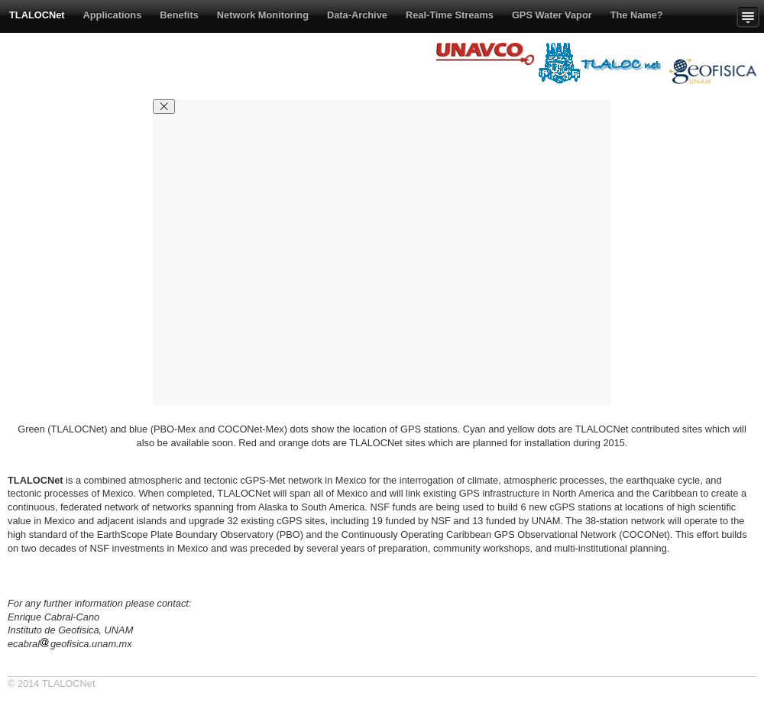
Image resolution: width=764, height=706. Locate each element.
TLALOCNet (37, 15)
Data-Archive (357, 15)
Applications (112, 15)
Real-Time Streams (450, 15)
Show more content (750, 16)
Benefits (179, 15)
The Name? (636, 15)
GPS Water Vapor (552, 15)
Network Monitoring (263, 15)
